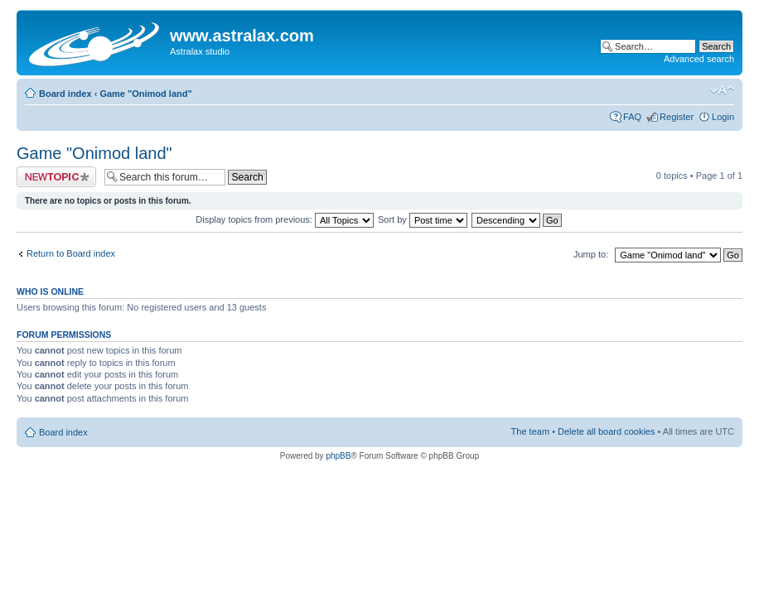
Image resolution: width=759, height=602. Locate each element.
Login (723, 117)
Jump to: (590, 254)
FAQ (632, 117)
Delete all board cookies (606, 431)
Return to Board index (71, 253)
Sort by (422, 219)
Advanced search (699, 59)
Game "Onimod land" (145, 94)
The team (530, 431)
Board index (65, 94)
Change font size (722, 90)
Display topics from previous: (285, 219)
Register (677, 117)
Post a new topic (56, 176)
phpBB (338, 455)
